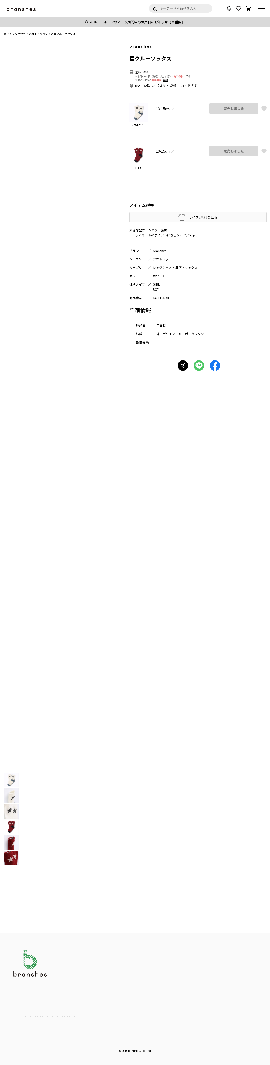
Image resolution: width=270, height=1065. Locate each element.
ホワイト (159, 276)
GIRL (156, 284)
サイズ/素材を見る (203, 217)
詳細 (187, 76)
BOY (156, 289)
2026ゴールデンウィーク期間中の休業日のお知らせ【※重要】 (137, 21)
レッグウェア (162, 267)
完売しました (234, 108)
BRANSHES (134, 1050)
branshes (141, 46)
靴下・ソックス (186, 267)
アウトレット (162, 259)
